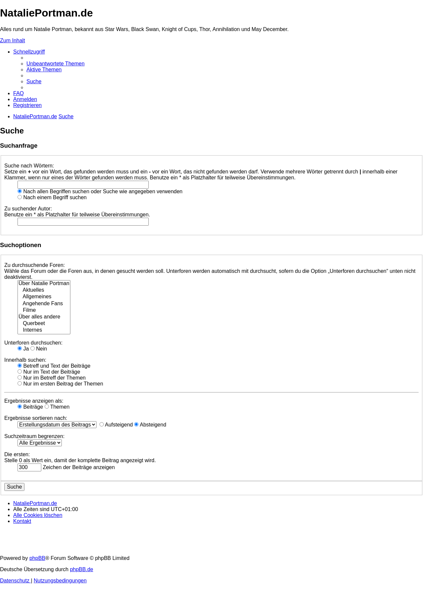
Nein (38, 348)
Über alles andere (44, 317)
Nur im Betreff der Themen (52, 378)
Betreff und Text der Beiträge (54, 366)
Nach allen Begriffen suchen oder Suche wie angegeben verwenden (100, 191)
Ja (23, 348)
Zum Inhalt (12, 40)
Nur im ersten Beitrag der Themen (60, 384)
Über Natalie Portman (44, 283)
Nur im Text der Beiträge (49, 372)
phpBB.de (81, 569)
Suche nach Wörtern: (29, 165)
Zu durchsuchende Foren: (34, 265)
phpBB (37, 558)
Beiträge (30, 407)
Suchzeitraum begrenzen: (34, 436)
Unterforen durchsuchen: (33, 343)
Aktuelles (44, 290)
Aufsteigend (116, 424)
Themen (57, 407)
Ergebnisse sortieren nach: (35, 418)
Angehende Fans (44, 304)
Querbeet (44, 323)
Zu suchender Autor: (28, 208)
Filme (44, 310)
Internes (44, 330)
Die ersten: (17, 454)
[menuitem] (55, 63)
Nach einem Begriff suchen (52, 197)
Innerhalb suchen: (25, 360)
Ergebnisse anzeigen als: (33, 401)
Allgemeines (44, 297)
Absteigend (150, 424)
